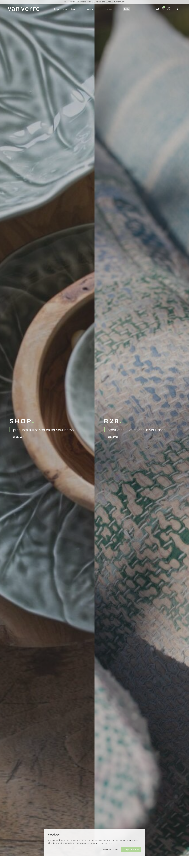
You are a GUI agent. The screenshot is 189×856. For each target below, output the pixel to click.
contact (108, 9)
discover (18, 436)
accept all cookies (131, 849)
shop (56, 9)
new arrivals (69, 9)
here (110, 843)
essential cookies (110, 849)
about (90, 9)
